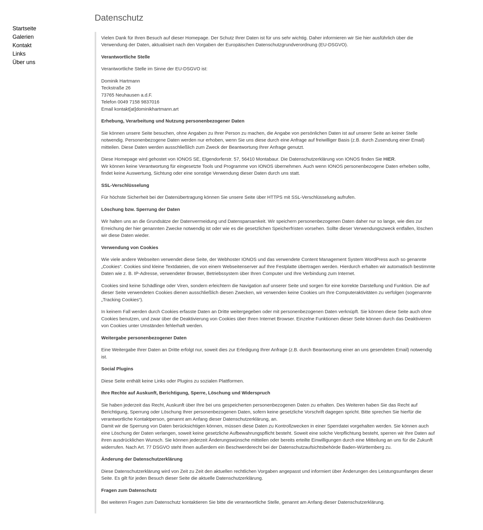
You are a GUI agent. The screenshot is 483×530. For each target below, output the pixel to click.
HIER (389, 159)
